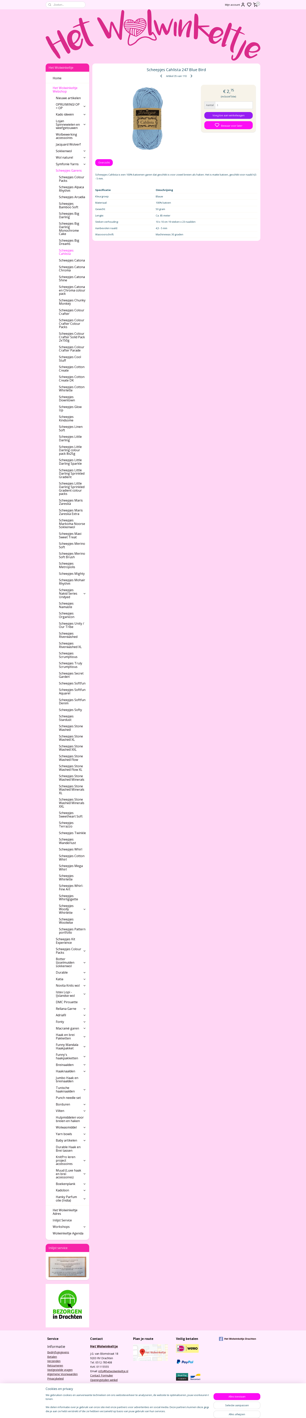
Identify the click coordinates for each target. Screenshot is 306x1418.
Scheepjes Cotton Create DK (72, 378)
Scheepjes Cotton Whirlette (72, 389)
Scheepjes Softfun (72, 683)
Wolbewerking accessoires (66, 136)
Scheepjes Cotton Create (72, 369)
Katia (71, 979)
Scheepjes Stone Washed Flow (71, 758)
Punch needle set (68, 1098)
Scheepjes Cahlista (66, 252)
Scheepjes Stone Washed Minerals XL (71, 789)
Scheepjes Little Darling (70, 438)
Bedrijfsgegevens (58, 1352)
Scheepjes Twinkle (72, 833)
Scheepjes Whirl (70, 849)
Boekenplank (71, 1184)
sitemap (167, 1410)
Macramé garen (71, 1028)
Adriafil (71, 1015)
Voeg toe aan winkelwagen (229, 115)
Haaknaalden (71, 1071)
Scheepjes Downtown (67, 399)
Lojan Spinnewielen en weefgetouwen (71, 124)
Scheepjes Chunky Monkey (72, 302)
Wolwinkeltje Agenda (68, 1233)
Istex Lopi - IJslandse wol (71, 994)
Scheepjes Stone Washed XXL (71, 748)
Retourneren (55, 1365)
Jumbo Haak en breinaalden (67, 1079)
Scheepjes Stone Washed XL (71, 738)
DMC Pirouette (67, 1002)
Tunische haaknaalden (71, 1089)
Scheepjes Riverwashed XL (70, 645)
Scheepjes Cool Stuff (70, 359)
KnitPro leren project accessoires (71, 1160)
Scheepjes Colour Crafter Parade (71, 349)
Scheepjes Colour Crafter (71, 312)
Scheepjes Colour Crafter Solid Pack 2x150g (72, 337)
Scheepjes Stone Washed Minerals (71, 778)
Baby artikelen (71, 1140)
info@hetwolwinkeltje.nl (113, 1371)
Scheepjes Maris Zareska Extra (71, 512)
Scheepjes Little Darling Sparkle (70, 462)
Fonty (71, 1022)
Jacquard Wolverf (68, 144)
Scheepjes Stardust (66, 718)
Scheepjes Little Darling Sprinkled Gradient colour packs (72, 488)
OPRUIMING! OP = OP (71, 106)
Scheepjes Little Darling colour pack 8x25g (70, 450)
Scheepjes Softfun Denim (72, 701)
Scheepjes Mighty (72, 573)
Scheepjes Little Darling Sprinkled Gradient (72, 473)
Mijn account (235, 4)
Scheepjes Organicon (66, 615)
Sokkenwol (71, 151)
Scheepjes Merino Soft (72, 545)
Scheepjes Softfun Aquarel (72, 691)
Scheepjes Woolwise (66, 921)
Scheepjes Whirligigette (68, 897)
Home (57, 78)
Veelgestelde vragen (60, 1370)
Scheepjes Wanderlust (67, 841)
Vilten (71, 1111)
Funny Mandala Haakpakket (71, 1046)
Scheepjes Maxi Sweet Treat (70, 535)
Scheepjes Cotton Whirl (72, 858)
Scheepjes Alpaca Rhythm (71, 189)
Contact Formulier (101, 1375)
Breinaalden (71, 1065)
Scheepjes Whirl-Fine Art (71, 887)
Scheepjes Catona (72, 260)
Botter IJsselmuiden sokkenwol (71, 962)
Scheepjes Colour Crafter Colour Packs (71, 323)
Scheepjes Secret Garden (71, 675)
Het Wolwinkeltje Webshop (69, 90)
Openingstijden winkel (104, 1380)
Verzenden (53, 1361)
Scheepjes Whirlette (66, 877)
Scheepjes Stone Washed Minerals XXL (71, 802)
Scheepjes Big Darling (69, 215)
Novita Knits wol (71, 985)
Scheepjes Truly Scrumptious (70, 665)
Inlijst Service (62, 1220)
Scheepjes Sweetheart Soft (71, 814)
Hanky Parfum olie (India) (71, 1199)
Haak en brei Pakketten (71, 1036)
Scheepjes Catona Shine (72, 279)
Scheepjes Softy (70, 710)
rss (175, 1410)
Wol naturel (71, 157)
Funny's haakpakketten (71, 1056)
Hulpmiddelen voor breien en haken (70, 1119)
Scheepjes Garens (71, 170)
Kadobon (71, 1190)
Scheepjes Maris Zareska (71, 502)
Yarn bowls (71, 1134)
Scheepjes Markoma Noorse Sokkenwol (72, 523)
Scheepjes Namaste (66, 605)
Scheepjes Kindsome (66, 418)
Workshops (69, 1227)
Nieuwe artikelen (68, 98)
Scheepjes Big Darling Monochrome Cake (69, 228)
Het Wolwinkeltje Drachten (237, 1339)
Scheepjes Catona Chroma (72, 269)
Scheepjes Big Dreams (69, 242)
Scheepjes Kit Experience (65, 941)
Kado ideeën (71, 114)
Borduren (71, 1104)
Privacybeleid (55, 1378)
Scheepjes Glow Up (70, 408)
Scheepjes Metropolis (67, 565)
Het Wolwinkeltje (104, 1346)
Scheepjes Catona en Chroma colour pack (72, 290)
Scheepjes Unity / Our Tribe (71, 625)
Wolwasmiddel (71, 1127)
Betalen (52, 1357)
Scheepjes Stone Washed (71, 728)
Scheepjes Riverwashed (68, 635)
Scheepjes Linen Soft (71, 428)
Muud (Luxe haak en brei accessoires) (71, 1173)
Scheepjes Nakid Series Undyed (72, 593)
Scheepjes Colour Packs (71, 179)
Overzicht (104, 162)
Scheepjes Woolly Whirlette (72, 909)
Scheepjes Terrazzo (66, 824)
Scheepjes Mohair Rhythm (72, 582)
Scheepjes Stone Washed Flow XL (71, 768)
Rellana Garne (71, 1009)
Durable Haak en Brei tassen (68, 1149)
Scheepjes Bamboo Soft (68, 205)
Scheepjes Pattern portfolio (72, 931)
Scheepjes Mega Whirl (71, 867)
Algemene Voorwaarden (62, 1374)
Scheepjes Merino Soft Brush (72, 555)
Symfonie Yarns (71, 164)
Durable (71, 972)
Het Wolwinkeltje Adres (65, 1212)
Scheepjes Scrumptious (68, 655)
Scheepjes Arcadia (72, 197)
